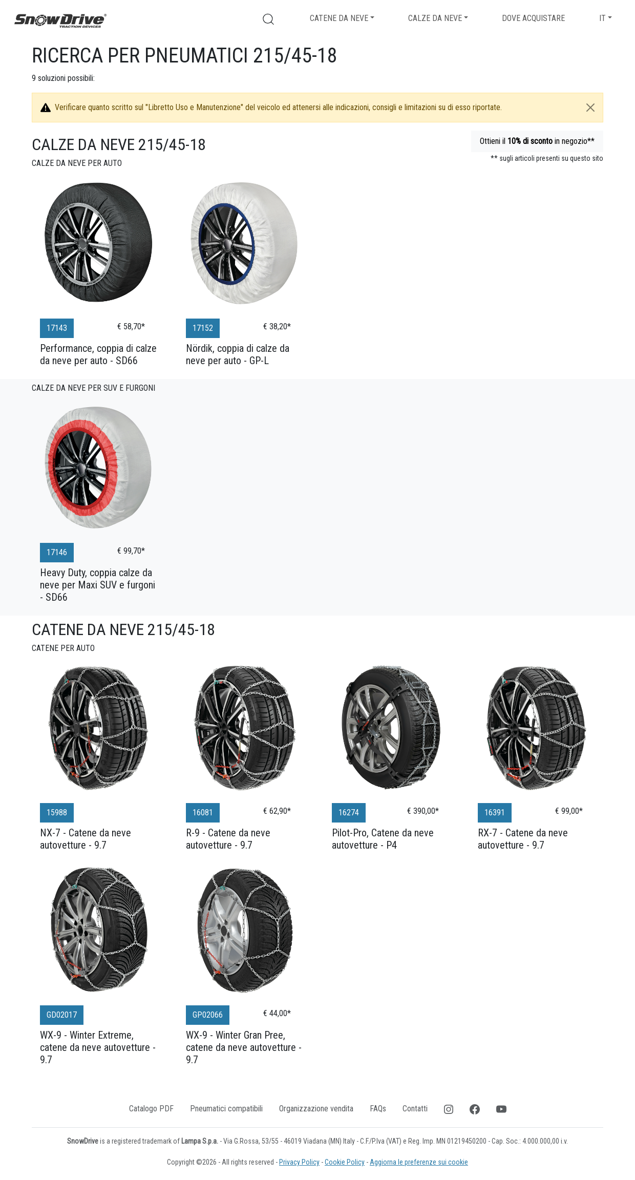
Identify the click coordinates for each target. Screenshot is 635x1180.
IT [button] (602, 18)
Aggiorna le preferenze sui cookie (419, 1162)
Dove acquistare (533, 18)
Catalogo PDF (151, 1108)
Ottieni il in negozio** (537, 141)
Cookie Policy (345, 1162)
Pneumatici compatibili (226, 1108)
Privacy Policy (299, 1162)
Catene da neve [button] (339, 18)
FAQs (378, 1108)
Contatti (415, 1108)
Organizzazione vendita (316, 1108)
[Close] (590, 107)
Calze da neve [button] (435, 18)
